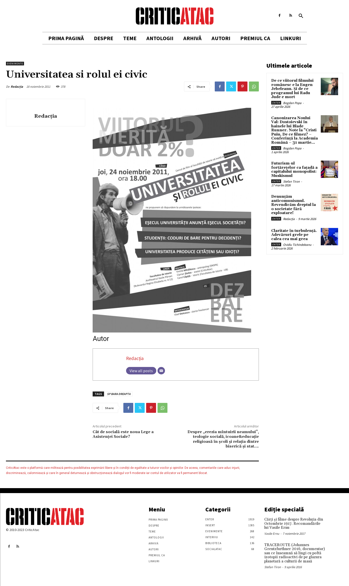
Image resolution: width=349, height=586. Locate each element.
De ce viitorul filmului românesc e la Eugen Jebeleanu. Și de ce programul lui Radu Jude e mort (292, 88)
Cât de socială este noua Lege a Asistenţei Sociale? (123, 434)
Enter (276, 102)
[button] (301, 16)
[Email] (161, 370)
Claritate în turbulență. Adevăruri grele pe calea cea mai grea (294, 234)
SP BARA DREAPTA (119, 394)
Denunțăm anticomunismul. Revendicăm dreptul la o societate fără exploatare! (293, 204)
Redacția (17, 86)
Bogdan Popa (292, 103)
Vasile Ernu (271, 533)
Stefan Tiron (291, 181)
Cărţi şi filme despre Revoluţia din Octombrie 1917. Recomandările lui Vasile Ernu (293, 523)
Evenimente (15, 63)
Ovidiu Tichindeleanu (297, 245)
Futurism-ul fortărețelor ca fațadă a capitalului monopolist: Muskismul (294, 169)
